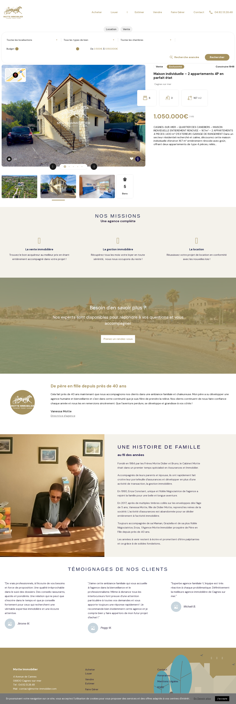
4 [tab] (78, 167)
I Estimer (135, 12)
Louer (114, 12)
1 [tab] (65, 167)
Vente (159, 67)
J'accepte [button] (222, 698)
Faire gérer (91, 681)
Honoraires (163, 668)
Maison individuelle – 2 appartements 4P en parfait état (193, 78)
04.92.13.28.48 (224, 12)
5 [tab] (82, 167)
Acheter (97, 12)
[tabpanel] (118, 116)
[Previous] (53, 167)
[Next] (94, 167)
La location (196, 250)
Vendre (157, 12)
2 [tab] (69, 167)
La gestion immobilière (118, 250)
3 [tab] (73, 167)
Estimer (89, 675)
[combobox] (32, 40)
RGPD (160, 679)
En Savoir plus (202, 698)
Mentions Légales (167, 674)
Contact (199, 12)
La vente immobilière (39, 250)
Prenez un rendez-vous (118, 335)
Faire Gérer (178, 12)
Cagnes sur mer (163, 88)
